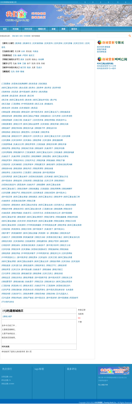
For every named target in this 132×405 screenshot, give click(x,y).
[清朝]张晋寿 (49, 193)
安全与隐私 (113, 2)
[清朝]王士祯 (65, 245)
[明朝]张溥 (15, 249)
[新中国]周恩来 (48, 173)
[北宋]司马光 (38, 213)
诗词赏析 (27, 36)
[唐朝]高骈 (5, 253)
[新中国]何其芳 (54, 278)
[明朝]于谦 (60, 160)
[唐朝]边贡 (5, 278)
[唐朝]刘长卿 (51, 144)
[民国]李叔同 (32, 221)
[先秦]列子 (31, 185)
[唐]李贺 (47, 88)
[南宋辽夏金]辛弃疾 (9, 88)
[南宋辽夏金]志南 (45, 205)
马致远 (35, 51)
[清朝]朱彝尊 (28, 294)
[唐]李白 (32, 88)
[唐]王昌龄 (5, 104)
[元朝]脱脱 (44, 189)
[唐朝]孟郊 (25, 112)
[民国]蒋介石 (16, 286)
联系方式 (89, 2)
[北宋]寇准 (75, 261)
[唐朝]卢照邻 (53, 241)
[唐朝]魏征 (54, 233)
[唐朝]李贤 (5, 269)
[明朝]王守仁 (51, 265)
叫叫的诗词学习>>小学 (106, 66)
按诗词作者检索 (103, 47)
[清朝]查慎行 (59, 181)
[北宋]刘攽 (5, 249)
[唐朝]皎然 (17, 181)
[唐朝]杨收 (46, 269)
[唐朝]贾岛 (25, 132)
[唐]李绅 (39, 88)
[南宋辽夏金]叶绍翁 (41, 100)
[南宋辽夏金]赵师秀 (31, 124)
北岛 (13, 72)
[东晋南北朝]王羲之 (54, 237)
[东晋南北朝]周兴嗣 (64, 164)
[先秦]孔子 (5, 237)
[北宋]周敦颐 (6, 152)
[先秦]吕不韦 (39, 286)
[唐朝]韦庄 (27, 168)
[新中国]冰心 (59, 229)
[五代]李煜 (56, 116)
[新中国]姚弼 (24, 92)
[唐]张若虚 (33, 84)
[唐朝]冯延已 (57, 269)
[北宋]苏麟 (5, 193)
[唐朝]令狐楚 (70, 205)
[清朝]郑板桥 (6, 120)
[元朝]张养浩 (16, 173)
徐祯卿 (41, 59)
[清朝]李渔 (44, 132)
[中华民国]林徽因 (34, 225)
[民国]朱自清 (28, 290)
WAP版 (129, 2)
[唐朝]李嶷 (15, 253)
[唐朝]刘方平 (16, 136)
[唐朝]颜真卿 (57, 140)
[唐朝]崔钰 (15, 245)
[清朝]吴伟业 (16, 278)
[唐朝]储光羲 (18, 282)
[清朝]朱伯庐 (65, 233)
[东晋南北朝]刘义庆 (52, 213)
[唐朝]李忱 (5, 173)
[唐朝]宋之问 (55, 253)
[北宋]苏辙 (67, 43)
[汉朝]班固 (27, 181)
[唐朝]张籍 (37, 173)
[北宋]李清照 (67, 116)
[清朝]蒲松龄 (16, 290)
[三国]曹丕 (27, 173)
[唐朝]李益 (15, 148)
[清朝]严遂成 (28, 298)
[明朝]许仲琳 (6, 209)
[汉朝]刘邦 (5, 245)
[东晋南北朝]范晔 (18, 201)
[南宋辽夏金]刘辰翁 (29, 205)
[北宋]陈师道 (18, 241)
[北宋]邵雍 (66, 136)
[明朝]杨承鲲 (53, 249)
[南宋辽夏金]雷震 (8, 225)
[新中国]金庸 (26, 269)
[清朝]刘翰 (50, 294)
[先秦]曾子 (48, 229)
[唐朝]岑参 (62, 144)
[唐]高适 (34, 108)
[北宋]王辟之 (47, 274)
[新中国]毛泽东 (37, 112)
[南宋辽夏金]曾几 (8, 189)
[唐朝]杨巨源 (26, 274)
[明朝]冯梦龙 (49, 217)
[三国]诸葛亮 (30, 152)
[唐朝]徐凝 (48, 168)
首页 (5, 29)
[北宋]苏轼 (58, 43)
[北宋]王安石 (78, 43)
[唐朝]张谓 (62, 265)
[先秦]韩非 (5, 201)
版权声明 (104, 2)
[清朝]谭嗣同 (36, 156)
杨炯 (19, 55)
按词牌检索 (101, 52)
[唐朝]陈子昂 (39, 128)
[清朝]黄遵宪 (6, 124)
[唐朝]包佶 (15, 132)
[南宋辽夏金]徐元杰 (71, 237)
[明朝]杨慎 (50, 160)
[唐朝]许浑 (27, 136)
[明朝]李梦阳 (38, 168)
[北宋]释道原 (38, 193)
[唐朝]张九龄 (28, 128)
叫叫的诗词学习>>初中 (106, 68)
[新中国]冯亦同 (52, 245)
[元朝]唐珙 (21, 225)
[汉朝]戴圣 (58, 152)
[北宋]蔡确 (25, 249)
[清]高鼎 (14, 92)
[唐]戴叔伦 (48, 104)
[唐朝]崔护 (5, 128)
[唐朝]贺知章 (6, 116)
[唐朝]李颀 (61, 225)
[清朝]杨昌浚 (65, 112)
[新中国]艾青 (6, 197)
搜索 (63, 29)
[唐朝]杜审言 (18, 209)
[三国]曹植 (15, 104)
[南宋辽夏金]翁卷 (53, 185)
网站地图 (97, 2)
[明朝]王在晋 (70, 221)
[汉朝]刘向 (5, 205)
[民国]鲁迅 (15, 229)
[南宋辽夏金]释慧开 (35, 217)
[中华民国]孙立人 (8, 257)
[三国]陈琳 (50, 286)
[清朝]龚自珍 (45, 116)
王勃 (15, 55)
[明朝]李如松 (16, 298)
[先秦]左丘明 (18, 144)
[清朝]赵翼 (5, 112)
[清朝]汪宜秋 (26, 229)
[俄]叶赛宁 (5, 233)
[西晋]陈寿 (21, 185)
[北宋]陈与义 (59, 205)
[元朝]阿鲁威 (6, 144)
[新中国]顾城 (63, 298)
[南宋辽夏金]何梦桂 (60, 156)
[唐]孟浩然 (13, 96)
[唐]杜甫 (22, 96)
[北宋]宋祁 (21, 221)
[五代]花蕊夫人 (62, 294)
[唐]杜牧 (28, 100)
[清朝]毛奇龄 (39, 294)
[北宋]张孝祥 (16, 140)
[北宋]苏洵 (48, 43)
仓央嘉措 (69, 290)
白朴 (23, 51)
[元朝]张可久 (16, 294)
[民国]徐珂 (73, 298)
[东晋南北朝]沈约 (63, 286)
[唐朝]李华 (58, 197)
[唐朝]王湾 (17, 124)
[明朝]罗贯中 (6, 160)
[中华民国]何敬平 (28, 253)
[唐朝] (5, 316)
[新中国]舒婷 (51, 298)
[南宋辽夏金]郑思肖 (64, 282)
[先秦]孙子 (40, 245)
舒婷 (17, 72)
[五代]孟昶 (5, 298)
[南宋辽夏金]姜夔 (45, 221)
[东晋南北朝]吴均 (8, 185)
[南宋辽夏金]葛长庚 (33, 209)
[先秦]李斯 (15, 156)
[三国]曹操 (5, 84)
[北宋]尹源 (5, 290)
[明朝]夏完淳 (39, 164)
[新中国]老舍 (6, 181)
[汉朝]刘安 (5, 164)
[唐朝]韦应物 (16, 128)
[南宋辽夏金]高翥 (65, 257)
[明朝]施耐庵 (60, 217)
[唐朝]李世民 (30, 144)
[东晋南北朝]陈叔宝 (39, 249)
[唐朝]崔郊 (38, 148)
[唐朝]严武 (15, 193)
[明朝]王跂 (38, 282)
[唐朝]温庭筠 (28, 265)
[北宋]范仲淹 (38, 120)
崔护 (10, 316)
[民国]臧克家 (28, 237)
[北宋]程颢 (44, 124)
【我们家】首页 (17, 36)
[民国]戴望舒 (16, 233)
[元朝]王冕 (17, 120)
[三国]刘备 (5, 286)
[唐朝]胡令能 (6, 168)
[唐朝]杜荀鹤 (55, 261)
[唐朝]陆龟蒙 (68, 152)
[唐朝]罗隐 (5, 148)
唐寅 (22, 59)
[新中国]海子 (38, 229)
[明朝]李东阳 (72, 217)
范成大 (39, 68)
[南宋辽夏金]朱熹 (16, 100)
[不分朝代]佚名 (7, 302)
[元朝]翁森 (40, 144)
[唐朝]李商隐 (49, 120)
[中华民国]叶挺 (42, 253)
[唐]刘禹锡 (43, 92)
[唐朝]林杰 (15, 205)
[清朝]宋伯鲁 (59, 148)
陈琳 (19, 63)
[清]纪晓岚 (42, 84)
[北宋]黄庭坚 (24, 108)
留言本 (74, 29)
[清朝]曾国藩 (16, 237)
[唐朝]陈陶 (58, 209)
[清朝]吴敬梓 (22, 189)
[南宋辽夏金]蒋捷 (20, 197)
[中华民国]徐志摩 (49, 225)
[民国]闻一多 (43, 233)
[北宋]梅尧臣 (16, 164)
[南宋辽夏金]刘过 (45, 197)
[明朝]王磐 (31, 201)
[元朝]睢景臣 (30, 241)
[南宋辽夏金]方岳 (61, 177)
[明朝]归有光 (18, 160)
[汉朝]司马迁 (30, 160)
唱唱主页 (42, 29)
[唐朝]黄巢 (17, 168)
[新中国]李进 (22, 257)
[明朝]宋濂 (40, 160)
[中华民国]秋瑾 (27, 104)
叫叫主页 (28, 29)
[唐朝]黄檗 (21, 217)
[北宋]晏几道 (16, 265)
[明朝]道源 (5, 265)
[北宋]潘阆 (5, 140)
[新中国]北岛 (39, 298)
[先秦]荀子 (48, 148)
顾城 (22, 72)
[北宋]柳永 (27, 140)
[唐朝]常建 (54, 124)
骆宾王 (31, 55)
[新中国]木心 (61, 193)
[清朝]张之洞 (67, 278)
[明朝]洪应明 (26, 193)
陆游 (29, 68)
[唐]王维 (30, 96)
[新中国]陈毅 (67, 213)
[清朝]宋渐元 (39, 265)
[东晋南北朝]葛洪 (28, 245)
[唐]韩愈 (18, 43)
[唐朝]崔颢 (15, 112)
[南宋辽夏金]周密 (8, 261)
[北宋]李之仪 (38, 136)
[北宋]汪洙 (15, 269)
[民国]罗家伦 (39, 290)
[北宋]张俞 (65, 261)
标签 (53, 29)
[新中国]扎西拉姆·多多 (56, 290)
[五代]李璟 (5, 274)
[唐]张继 (4, 96)
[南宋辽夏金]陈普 (74, 225)
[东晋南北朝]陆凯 (36, 177)
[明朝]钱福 (64, 249)
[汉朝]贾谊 (25, 156)
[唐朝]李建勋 (16, 213)
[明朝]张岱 (67, 209)
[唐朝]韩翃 (5, 132)
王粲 (24, 63)
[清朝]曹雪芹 (6, 282)
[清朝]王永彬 (39, 237)
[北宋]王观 (52, 257)
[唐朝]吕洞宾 (6, 241)
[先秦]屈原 (5, 213)
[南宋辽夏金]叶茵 (8, 217)
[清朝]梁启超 (38, 181)
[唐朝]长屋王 (28, 286)
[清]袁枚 (15, 108)
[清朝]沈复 (15, 274)
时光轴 (15, 29)
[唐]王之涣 (38, 104)
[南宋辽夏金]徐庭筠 (25, 261)
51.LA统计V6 (103, 385)
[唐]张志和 (5, 108)
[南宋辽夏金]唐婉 (8, 221)
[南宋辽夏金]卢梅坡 (31, 116)
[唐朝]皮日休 (51, 128)
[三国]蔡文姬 (47, 209)
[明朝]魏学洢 (18, 152)
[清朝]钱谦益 (34, 189)
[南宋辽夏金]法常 (41, 261)
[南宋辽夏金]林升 (20, 177)
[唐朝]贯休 (33, 257)
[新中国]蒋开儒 (40, 278)
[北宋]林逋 (48, 177)
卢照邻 (25, 55)
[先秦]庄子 (5, 156)
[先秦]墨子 (29, 282)
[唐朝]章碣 (37, 274)
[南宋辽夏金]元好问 (44, 152)
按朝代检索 (101, 49)
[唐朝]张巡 (58, 274)
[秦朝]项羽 (50, 164)
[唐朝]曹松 (46, 156)
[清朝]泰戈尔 (49, 282)
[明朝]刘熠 (5, 294)
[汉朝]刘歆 (5, 229)
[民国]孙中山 (61, 120)
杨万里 (23, 68)
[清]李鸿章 (56, 88)
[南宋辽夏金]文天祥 (52, 136)
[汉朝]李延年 (28, 164)
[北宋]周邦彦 (6, 177)
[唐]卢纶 (53, 100)
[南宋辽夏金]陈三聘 (71, 197)
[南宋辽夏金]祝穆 (30, 233)
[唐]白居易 (23, 88)
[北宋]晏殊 (46, 140)
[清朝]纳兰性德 (27, 148)
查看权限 (122, 2)
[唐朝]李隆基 (28, 278)
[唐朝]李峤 (37, 140)
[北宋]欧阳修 (37, 43)
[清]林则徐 (5, 92)
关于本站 (81, 2)
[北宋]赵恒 (42, 257)
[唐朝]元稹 (64, 124)
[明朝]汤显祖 (59, 221)
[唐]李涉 (34, 92)
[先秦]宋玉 (27, 213)
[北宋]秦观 (35, 132)
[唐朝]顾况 (33, 197)
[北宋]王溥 (48, 181)
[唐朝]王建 (5, 136)
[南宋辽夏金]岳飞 (51, 112)
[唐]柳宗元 (26, 43)
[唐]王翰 (4, 100)
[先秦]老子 (37, 269)
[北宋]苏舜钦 (67, 253)
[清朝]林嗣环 (67, 189)
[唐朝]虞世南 (41, 241)
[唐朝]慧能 (17, 116)
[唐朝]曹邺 (40, 185)
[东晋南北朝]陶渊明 (19, 84)
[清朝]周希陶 (55, 189)
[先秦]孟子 (27, 120)
